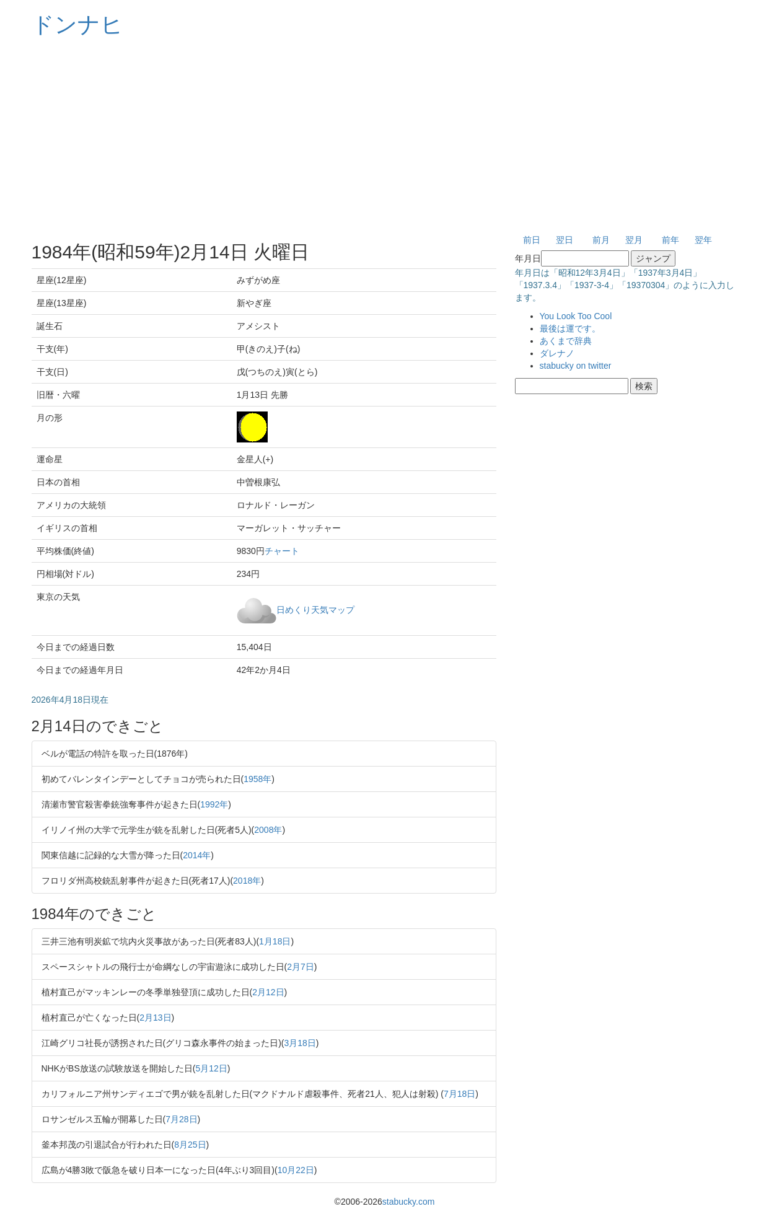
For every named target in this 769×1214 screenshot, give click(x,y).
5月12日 (211, 1068)
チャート (282, 551)
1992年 (214, 804)
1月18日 (275, 941)
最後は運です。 (570, 328)
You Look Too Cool (576, 316)
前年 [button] (670, 240)
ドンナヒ (77, 24)
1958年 (257, 779)
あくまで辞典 (566, 341)
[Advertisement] (384, 136)
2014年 (197, 855)
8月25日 (190, 1145)
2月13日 (155, 1018)
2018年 (247, 881)
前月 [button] (601, 240)
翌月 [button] (634, 240)
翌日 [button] (564, 240)
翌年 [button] (703, 240)
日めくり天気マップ (315, 609)
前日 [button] (531, 240)
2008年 (268, 830)
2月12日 (268, 992)
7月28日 (181, 1119)
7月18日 (459, 1094)
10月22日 (296, 1170)
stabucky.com (408, 1202)
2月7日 (300, 967)
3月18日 (300, 1043)
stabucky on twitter (576, 366)
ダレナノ (557, 353)
